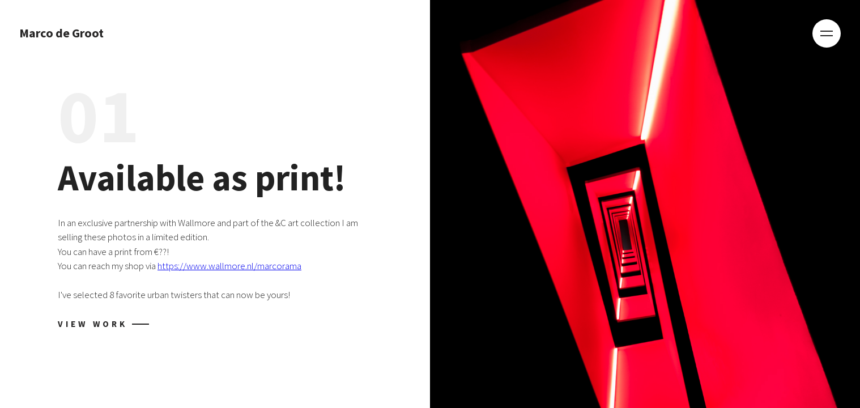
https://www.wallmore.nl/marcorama (229, 266)
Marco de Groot (61, 33)
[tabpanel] (430, 204)
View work (92, 323)
